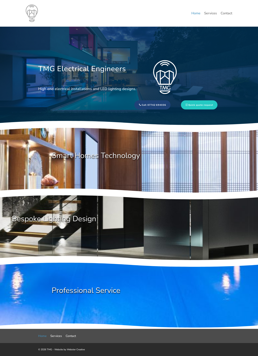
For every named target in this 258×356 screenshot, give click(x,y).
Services (210, 14)
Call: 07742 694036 (147, 105)
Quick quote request (194, 105)
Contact (226, 14)
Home (195, 14)
